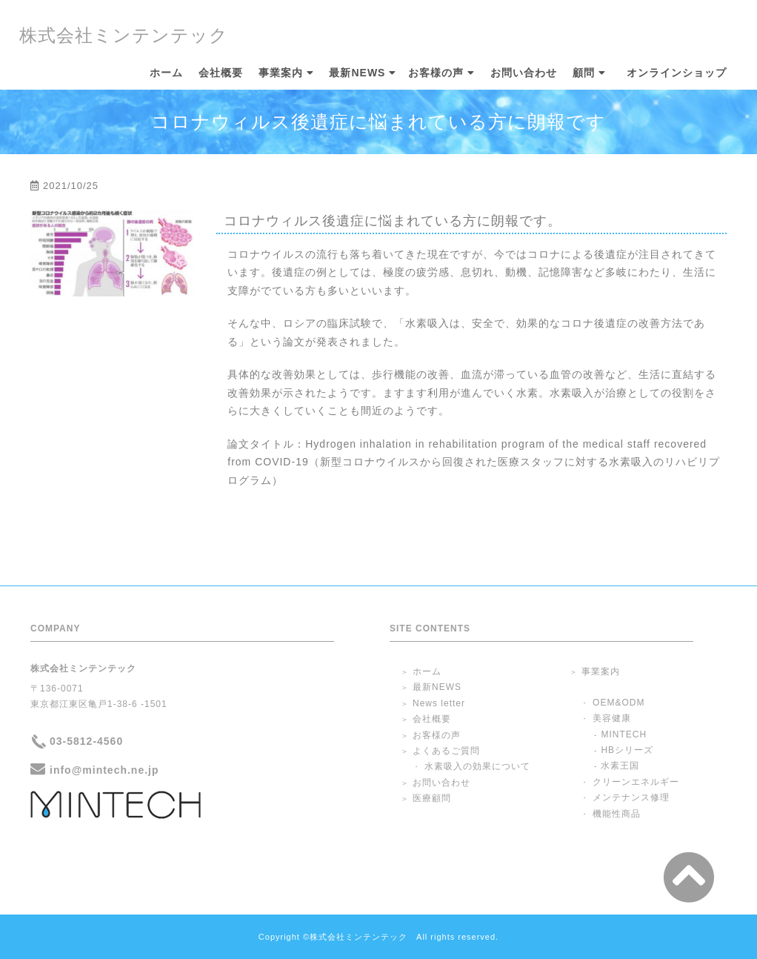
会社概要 (221, 73)
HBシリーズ (627, 750)
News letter (439, 703)
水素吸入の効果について (477, 766)
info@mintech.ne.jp (104, 770)
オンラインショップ (677, 73)
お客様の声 (436, 73)
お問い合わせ (523, 73)
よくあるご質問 (446, 751)
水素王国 (620, 765)
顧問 (584, 73)
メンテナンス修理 (631, 797)
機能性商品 (617, 814)
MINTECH (624, 734)
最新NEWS (357, 73)
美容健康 (612, 718)
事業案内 (281, 73)
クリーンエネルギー (636, 782)
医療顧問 (432, 798)
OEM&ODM (618, 702)
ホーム (166, 73)
